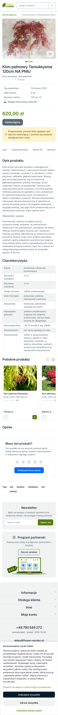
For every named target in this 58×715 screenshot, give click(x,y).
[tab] (26, 61)
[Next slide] (53, 359)
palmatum (20, 487)
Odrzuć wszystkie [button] (29, 703)
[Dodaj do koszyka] (34, 417)
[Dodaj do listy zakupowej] (50, 54)
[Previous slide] (47, 359)
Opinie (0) (37, 149)
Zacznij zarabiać (29, 552)
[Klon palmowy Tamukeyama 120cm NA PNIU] (8, 5)
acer (11, 487)
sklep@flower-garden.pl (29, 640)
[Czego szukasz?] (52, 5)
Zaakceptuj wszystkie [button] (29, 694)
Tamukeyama (33, 487)
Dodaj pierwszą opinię (29, 470)
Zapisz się (45, 522)
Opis (4, 149)
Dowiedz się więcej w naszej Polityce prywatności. (27, 687)
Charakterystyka (20, 149)
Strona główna (9, 14)
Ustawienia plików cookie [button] (29, 710)
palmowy (13, 491)
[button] (13, 79)
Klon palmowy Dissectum (16, 393)
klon (43, 487)
